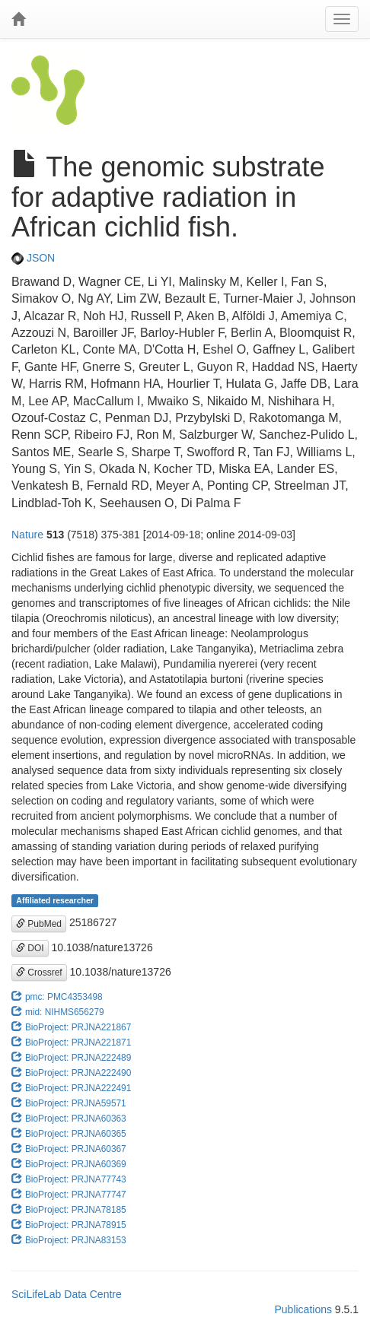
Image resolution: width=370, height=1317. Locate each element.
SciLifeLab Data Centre (66, 1294)
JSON (33, 258)
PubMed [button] (39, 924)
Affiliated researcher (55, 900)
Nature (27, 534)
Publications (303, 1309)
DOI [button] (30, 948)
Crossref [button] (39, 972)
